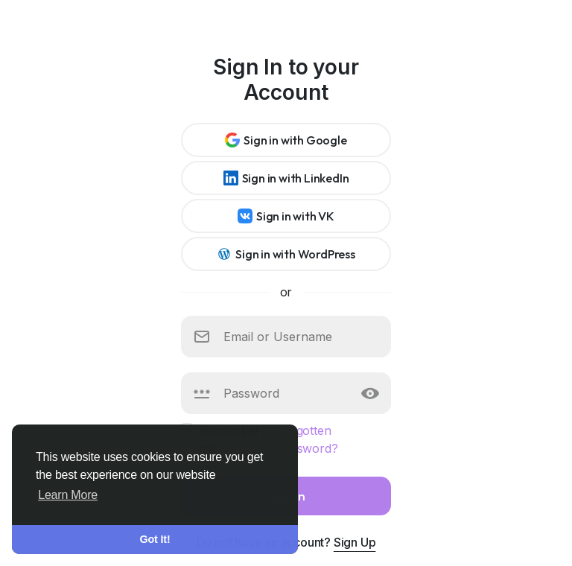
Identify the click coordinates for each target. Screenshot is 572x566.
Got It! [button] (155, 539)
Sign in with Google (285, 140)
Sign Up (355, 542)
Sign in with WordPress (286, 254)
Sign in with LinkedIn (286, 178)
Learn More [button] (68, 495)
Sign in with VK (286, 216)
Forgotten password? (307, 439)
